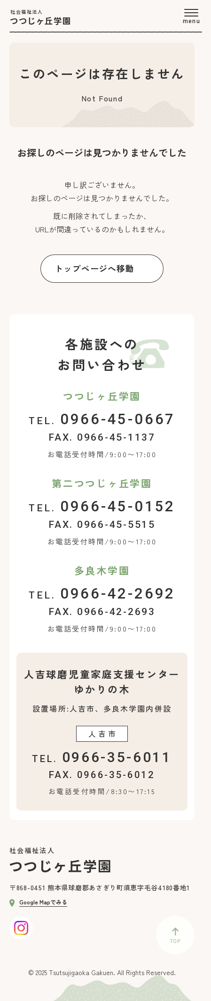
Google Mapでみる (38, 902)
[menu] (191, 16)
